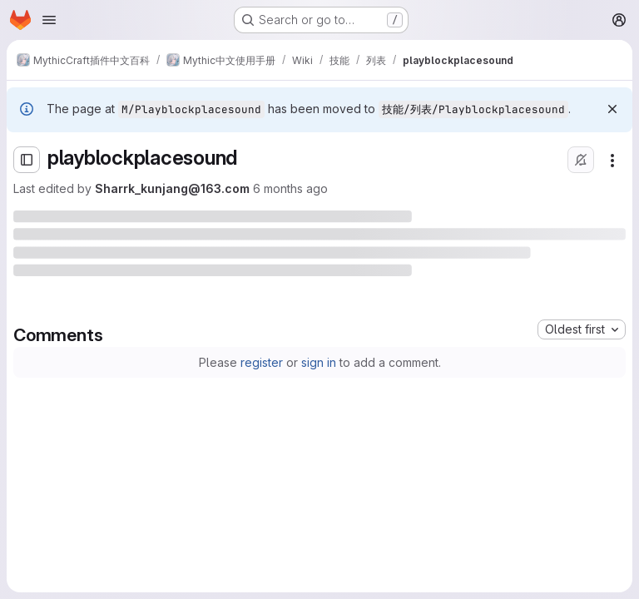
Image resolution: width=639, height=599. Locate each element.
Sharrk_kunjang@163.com (172, 188)
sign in (318, 362)
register (261, 362)
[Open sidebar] (26, 159)
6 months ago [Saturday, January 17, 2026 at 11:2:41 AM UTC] (290, 188)
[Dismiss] (612, 109)
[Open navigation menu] (49, 20)
